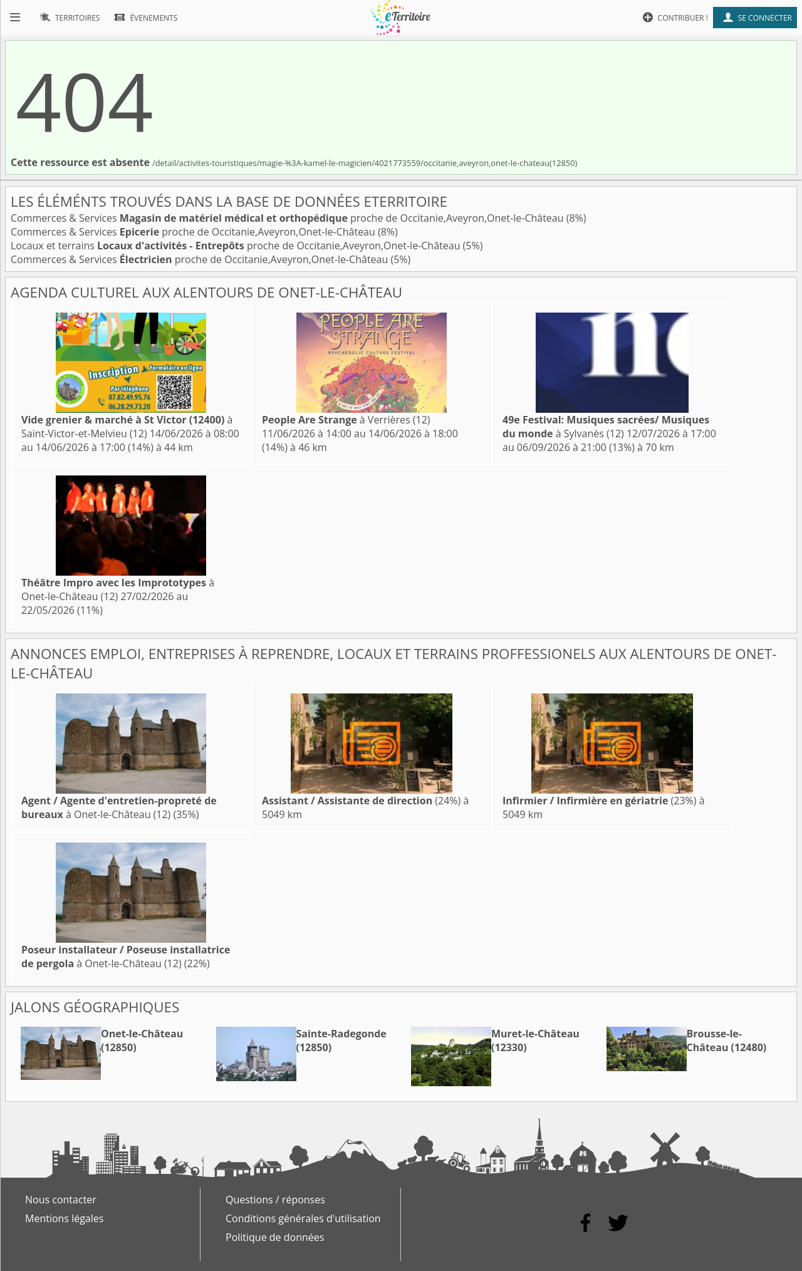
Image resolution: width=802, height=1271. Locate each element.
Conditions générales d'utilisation (303, 1218)
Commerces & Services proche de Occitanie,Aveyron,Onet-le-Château (288, 218)
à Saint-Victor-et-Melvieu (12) (126, 426)
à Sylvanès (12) (606, 426)
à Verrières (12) (346, 420)
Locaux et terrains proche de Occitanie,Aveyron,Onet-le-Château (237, 245)
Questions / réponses (275, 1199)
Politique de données (275, 1237)
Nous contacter (60, 1199)
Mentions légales (64, 1218)
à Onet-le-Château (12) (117, 589)
